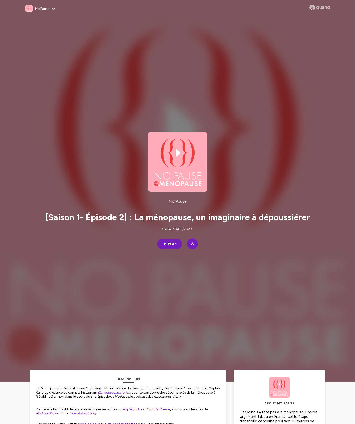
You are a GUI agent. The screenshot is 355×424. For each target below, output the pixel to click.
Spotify (153, 409)
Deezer (165, 409)
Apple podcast (134, 409)
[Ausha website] (319, 7)
